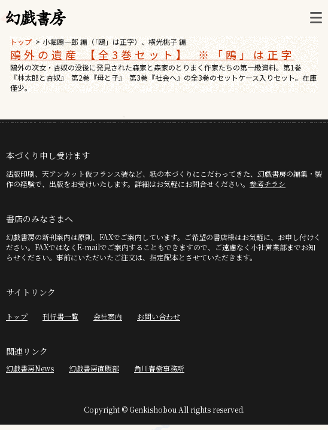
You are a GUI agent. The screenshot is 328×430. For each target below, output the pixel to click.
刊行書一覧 (60, 316)
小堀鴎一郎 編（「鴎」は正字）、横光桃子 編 (114, 41)
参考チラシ (268, 184)
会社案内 (107, 316)
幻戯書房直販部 (94, 368)
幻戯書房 (36, 18)
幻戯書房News (30, 368)
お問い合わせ (158, 316)
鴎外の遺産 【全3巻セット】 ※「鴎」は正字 (152, 54)
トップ (21, 41)
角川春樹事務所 (159, 368)
